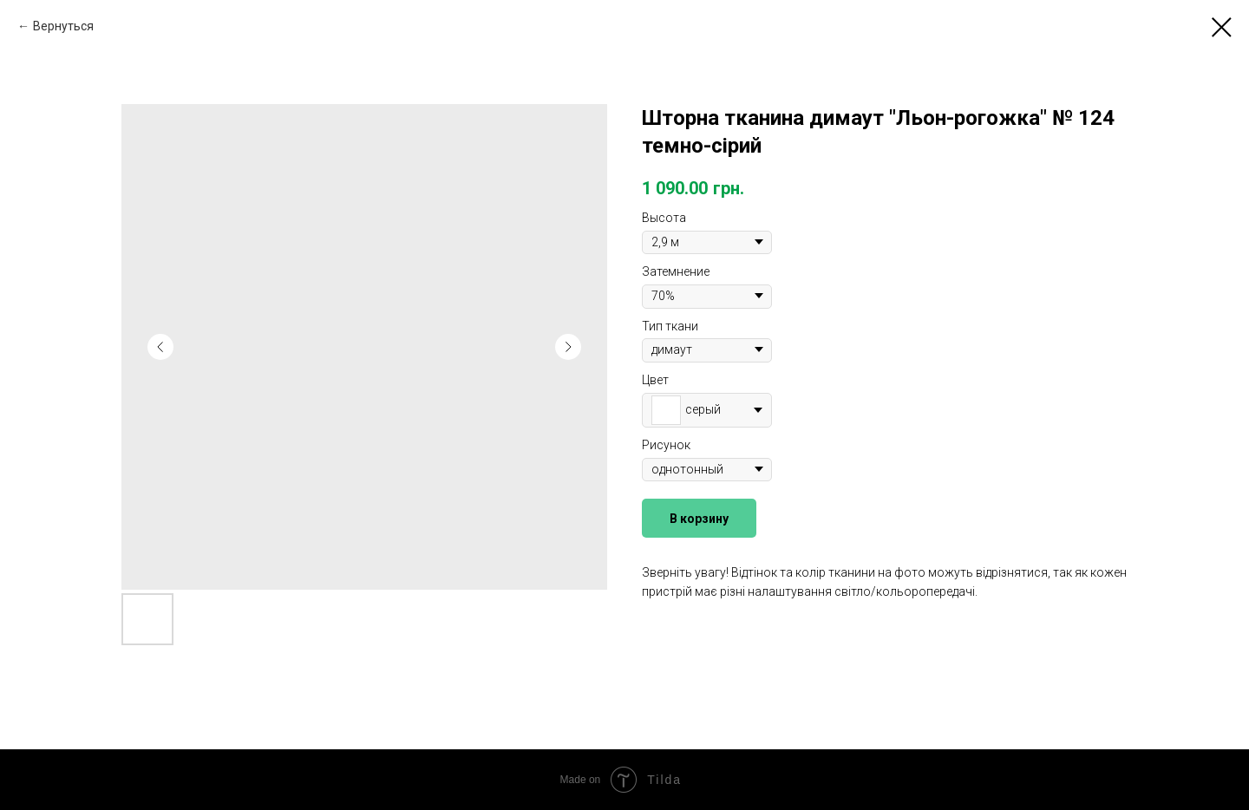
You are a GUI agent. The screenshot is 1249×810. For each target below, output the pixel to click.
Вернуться (63, 26)
